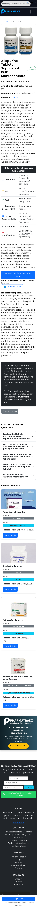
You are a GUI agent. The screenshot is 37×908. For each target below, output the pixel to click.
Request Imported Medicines (18, 831)
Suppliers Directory (18, 840)
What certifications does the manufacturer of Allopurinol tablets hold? (17, 456)
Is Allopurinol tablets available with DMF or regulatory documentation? (16, 436)
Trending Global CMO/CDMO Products (18, 836)
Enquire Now (18, 899)
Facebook (18, 884)
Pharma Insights (18, 856)
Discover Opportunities (18, 746)
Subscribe (29, 787)
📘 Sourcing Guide (12, 286)
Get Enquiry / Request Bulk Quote (18, 275)
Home (2, 22)
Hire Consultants (18, 846)
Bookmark (31, 69)
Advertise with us (18, 865)
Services (18, 862)
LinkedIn (18, 879)
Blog (18, 859)
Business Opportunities (18, 843)
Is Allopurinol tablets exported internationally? (15, 475)
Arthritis (8, 22)
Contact (18, 868)
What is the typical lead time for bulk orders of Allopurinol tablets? (17, 466)
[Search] (16, 3)
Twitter (18, 881)
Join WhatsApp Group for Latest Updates (17, 794)
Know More (18, 822)
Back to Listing (10, 411)
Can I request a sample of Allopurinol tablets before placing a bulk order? (15, 446)
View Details (10, 535)
